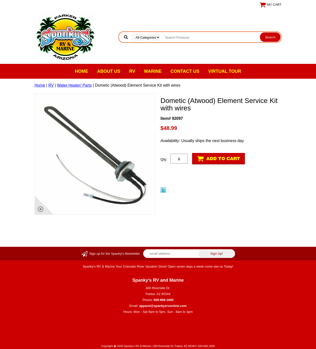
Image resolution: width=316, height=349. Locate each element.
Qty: (163, 159)
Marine (153, 71)
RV (132, 71)
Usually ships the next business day (202, 141)
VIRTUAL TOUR (224, 71)
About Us (108, 71)
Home (81, 71)
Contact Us (185, 71)
